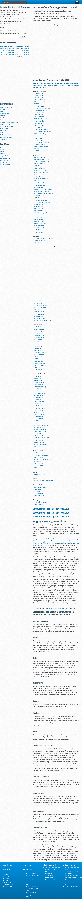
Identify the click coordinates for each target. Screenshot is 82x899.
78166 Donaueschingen (41, 129)
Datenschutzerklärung (72, 875)
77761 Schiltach (39, 127)
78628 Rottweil (38, 138)
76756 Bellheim (38, 466)
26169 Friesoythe (39, 333)
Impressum (68, 873)
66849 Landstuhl (39, 457)
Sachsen (2, 133)
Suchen (22, 37)
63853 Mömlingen (39, 157)
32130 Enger (38, 376)
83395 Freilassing (39, 168)
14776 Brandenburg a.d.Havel (43, 238)
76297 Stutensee (39, 123)
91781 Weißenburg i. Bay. (42, 202)
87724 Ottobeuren (39, 185)
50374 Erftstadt (38, 419)
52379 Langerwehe (40, 429)
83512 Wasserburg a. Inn (41, 172)
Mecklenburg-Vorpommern (9, 122)
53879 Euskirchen (39, 436)
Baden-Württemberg (6, 107)
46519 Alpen (38, 399)
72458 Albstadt (38, 97)
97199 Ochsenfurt (39, 230)
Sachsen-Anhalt (5, 135)
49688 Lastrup (38, 367)
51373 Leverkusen (39, 423)
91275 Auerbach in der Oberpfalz (44, 194)
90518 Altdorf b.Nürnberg (42, 191)
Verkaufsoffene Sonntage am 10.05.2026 (51, 512)
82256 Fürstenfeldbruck (41, 162)
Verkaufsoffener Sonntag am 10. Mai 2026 (32, 888)
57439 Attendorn (39, 440)
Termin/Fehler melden (72, 871)
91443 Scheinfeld (39, 196)
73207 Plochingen (39, 104)
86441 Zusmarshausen (41, 179)
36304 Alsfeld (38, 310)
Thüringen (3, 139)
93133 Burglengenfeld (41, 213)
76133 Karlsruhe (39, 121)
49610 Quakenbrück (40, 363)
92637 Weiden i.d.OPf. (41, 211)
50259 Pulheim (38, 417)
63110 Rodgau (38, 316)
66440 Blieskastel (39, 474)
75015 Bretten (38, 115)
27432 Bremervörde (40, 342)
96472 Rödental (39, 228)
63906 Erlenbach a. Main (41, 159)
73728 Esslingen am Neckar (42, 108)
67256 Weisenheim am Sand (43, 459)
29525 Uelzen (38, 346)
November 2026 (5, 162)
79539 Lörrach (38, 140)
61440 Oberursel (39, 314)
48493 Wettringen (39, 408)
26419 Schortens (39, 335)
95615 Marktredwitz (40, 223)
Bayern (2, 109)
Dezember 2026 (5, 164)
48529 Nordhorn (39, 357)
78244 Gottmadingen (40, 134)
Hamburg (3, 118)
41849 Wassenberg (40, 387)
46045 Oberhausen (40, 393)
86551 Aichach (38, 181)
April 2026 (3, 147)
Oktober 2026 (4, 160)
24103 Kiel (37, 491)
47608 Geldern (38, 404)
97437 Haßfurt (38, 232)
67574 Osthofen (39, 464)
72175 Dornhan (39, 95)
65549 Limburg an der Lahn (42, 320)
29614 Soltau (38, 348)
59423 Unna (37, 446)
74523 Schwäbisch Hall (41, 110)
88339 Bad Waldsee (40, 149)
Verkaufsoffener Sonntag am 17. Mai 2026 (32, 895)
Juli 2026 (2, 154)
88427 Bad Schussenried (41, 151)
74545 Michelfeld (39, 112)
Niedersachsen (5, 124)
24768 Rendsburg (39, 493)
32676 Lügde (38, 378)
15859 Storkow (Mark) (41, 241)
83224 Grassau (38, 166)
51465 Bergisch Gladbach (42, 425)
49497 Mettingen (39, 414)
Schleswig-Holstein (6, 137)
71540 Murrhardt (39, 93)
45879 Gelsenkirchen (40, 391)
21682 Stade (38, 327)
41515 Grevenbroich (40, 382)
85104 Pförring (38, 174)
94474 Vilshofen (39, 221)
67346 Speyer (38, 461)
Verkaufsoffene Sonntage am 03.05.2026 (51, 508)
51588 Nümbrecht (39, 427)
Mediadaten (69, 880)
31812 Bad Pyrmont (40, 352)
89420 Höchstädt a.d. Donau (43, 189)
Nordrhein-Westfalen (7, 126)
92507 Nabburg (39, 209)
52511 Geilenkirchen (40, 431)
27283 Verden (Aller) (40, 337)
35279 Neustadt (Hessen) (42, 305)
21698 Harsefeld (39, 329)
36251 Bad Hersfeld (40, 308)
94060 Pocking (38, 219)
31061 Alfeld (37, 350)
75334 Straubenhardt (40, 119)
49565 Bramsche (39, 361)
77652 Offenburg (39, 125)
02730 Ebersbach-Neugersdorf (43, 481)
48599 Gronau (38, 410)
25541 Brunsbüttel (39, 496)
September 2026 (5, 158)
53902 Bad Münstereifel (41, 438)
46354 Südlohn (38, 395)
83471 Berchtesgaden (40, 170)
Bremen (2, 116)
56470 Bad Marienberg (41, 455)
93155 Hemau (38, 217)
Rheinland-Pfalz (5, 128)
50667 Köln (37, 421)
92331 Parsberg (39, 206)
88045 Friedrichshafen (41, 147)
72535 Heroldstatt (39, 102)
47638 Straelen (38, 406)
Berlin (2, 111)
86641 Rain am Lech (40, 183)
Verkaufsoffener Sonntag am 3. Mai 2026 (31, 882)
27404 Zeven (38, 340)
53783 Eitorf (37, 434)
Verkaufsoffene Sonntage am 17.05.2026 (51, 516)
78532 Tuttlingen (39, 136)
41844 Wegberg (39, 384)
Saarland (3, 131)
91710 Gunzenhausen (41, 200)
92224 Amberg (38, 204)
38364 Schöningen (39, 355)
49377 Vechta (38, 359)
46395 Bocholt (38, 397)
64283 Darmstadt (39, 318)
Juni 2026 (3, 152)
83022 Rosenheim (39, 164)
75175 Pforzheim (39, 117)
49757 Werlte (38, 370)
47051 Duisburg (39, 402)
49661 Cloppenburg (40, 365)
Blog (66, 869)
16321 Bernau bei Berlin (41, 243)
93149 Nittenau (39, 215)
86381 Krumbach (39, 176)
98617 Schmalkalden (40, 502)
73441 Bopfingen (39, 106)
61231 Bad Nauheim (40, 312)
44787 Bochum (38, 389)
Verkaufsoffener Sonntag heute (58, 608)
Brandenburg (4, 113)
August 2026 (4, 156)
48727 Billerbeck (39, 412)
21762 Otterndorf (39, 331)
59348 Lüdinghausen (40, 444)
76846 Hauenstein (39, 468)
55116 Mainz (38, 453)
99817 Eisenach (38, 504)
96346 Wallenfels (39, 226)
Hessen (2, 120)
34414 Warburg (38, 380)
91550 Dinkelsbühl (39, 198)
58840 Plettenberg (39, 442)
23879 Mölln (38, 489)
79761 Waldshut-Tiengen (41, 142)
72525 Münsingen (39, 100)
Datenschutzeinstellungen (73, 878)
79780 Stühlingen (39, 144)
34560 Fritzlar (38, 303)
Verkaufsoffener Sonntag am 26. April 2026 (32, 875)
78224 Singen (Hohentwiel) (42, 132)
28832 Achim (38, 344)
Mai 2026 (3, 149)
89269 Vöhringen (39, 187)
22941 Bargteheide (40, 487)
